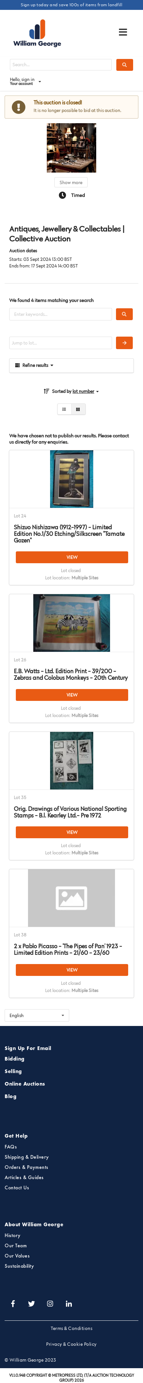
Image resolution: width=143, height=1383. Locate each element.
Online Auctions (25, 1084)
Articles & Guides (24, 1177)
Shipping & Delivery (27, 1157)
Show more (71, 182)
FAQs (11, 1147)
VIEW (72, 557)
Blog (10, 1096)
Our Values (17, 1256)
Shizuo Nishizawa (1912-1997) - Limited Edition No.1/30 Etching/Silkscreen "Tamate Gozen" (69, 534)
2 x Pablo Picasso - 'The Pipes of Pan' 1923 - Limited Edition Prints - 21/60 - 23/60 (68, 949)
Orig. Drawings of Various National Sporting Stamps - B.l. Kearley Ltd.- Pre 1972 (70, 812)
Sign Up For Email (28, 1048)
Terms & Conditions (71, 1328)
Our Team (16, 1246)
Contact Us (17, 1188)
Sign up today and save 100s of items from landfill (71, 4)
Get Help (16, 1136)
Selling (13, 1071)
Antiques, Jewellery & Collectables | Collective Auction (67, 234)
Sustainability (19, 1266)
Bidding (15, 1059)
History (13, 1235)
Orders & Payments (26, 1167)
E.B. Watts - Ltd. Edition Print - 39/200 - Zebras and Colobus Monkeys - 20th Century (71, 674)
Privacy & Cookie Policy (71, 1344)
